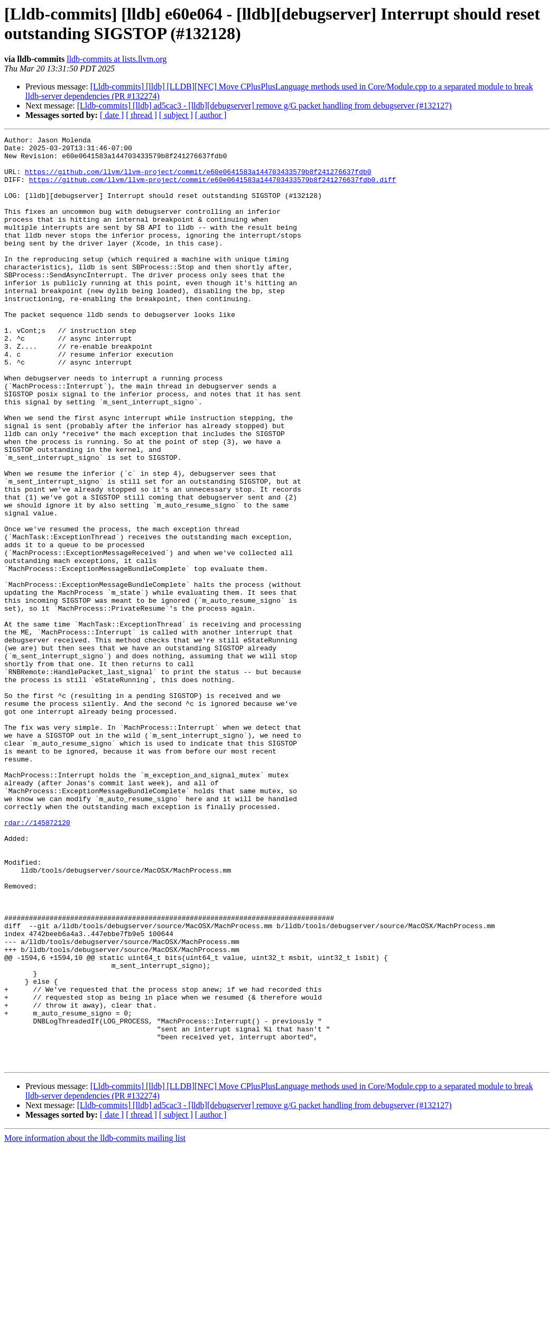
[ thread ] (141, 115)
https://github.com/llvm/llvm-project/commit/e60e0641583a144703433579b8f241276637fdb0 (198, 179)
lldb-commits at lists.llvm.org (117, 59)
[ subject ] (176, 115)
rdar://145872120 (37, 960)
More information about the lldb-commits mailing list (95, 1323)
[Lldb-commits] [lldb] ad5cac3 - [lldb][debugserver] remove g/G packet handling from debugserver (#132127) (264, 105)
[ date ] (112, 115)
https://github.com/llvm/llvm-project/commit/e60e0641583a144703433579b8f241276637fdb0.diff (212, 189)
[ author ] (211, 115)
